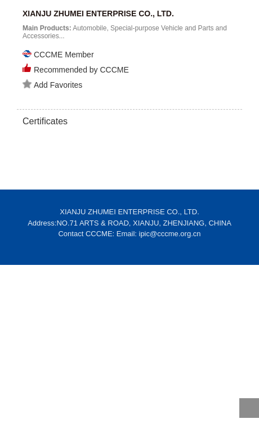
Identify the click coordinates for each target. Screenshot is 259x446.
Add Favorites (52, 84)
